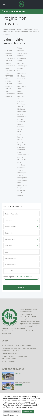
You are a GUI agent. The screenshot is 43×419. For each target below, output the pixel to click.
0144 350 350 (14, 351)
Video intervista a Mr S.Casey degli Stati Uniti (21, 76)
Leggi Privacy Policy (11, 415)
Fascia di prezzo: (9, 276)
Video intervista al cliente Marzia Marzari (21, 89)
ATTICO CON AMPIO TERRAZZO (10, 73)
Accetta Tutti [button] (27, 412)
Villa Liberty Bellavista (22, 383)
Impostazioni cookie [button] (11, 412)
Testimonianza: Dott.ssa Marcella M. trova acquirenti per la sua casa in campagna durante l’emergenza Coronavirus (23, 167)
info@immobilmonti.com (18, 356)
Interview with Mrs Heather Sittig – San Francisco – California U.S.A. (21, 144)
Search (21, 287)
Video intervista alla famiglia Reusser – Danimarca (22, 53)
